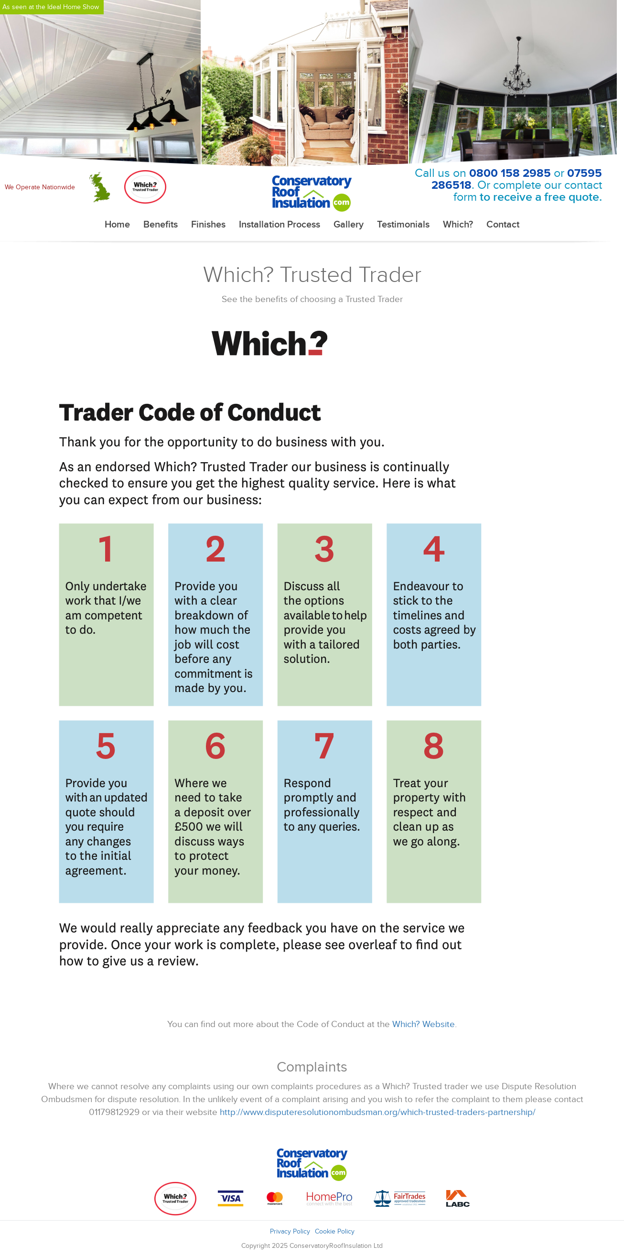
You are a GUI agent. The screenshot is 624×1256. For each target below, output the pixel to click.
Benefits (160, 224)
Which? (458, 224)
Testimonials (403, 224)
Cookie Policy (335, 1231)
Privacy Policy (290, 1231)
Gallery (349, 224)
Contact (502, 224)
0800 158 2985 (510, 173)
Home (117, 224)
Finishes (208, 224)
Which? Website (423, 1024)
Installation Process (279, 224)
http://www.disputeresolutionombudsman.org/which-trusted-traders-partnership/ (378, 1112)
